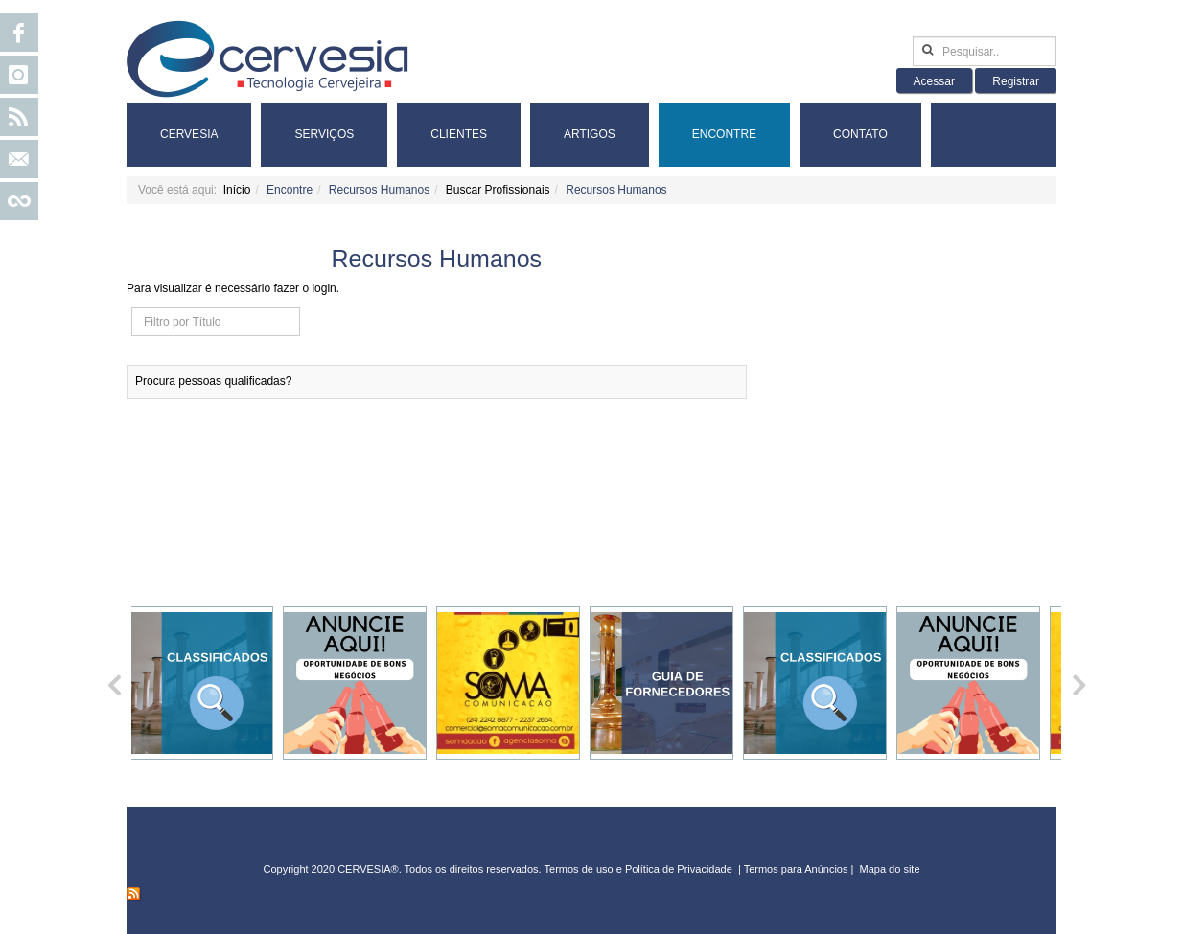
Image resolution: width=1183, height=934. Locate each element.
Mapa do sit (887, 869)
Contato (860, 134)
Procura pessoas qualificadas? (213, 381)
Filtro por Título (131, 307)
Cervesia (189, 134)
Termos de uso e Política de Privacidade (638, 869)
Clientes (458, 134)
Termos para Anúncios (797, 869)
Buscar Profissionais (498, 189)
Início (237, 189)
